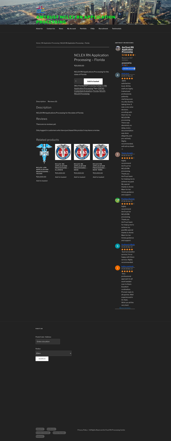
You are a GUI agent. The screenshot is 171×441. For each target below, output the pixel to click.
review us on (129, 68)
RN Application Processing (50, 43)
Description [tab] (41, 101)
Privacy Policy (82, 430)
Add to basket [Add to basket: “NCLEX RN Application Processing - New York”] (98, 177)
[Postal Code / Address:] (48, 341)
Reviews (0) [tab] (52, 101)
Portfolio (83, 28)
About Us (39, 28)
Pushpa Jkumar (128, 199)
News (61, 28)
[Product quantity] (78, 81)
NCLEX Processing (82, 94)
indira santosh (127, 266)
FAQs (93, 28)
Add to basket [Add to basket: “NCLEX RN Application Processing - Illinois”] (60, 177)
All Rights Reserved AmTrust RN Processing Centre (107, 430)
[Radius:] (54, 353)
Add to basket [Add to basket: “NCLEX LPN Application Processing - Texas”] (42, 181)
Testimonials (116, 28)
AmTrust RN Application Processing (128, 49)
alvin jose (125, 74)
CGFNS (101, 88)
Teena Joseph (127, 153)
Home (38, 43)
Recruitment (103, 28)
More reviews (124, 308)
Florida (96, 91)
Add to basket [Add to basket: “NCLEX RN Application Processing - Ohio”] (79, 177)
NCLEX (102, 91)
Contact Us (51, 28)
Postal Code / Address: (43, 337)
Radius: (38, 349)
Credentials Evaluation (83, 91)
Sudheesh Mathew (129, 245)
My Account (71, 28)
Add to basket (93, 81)
